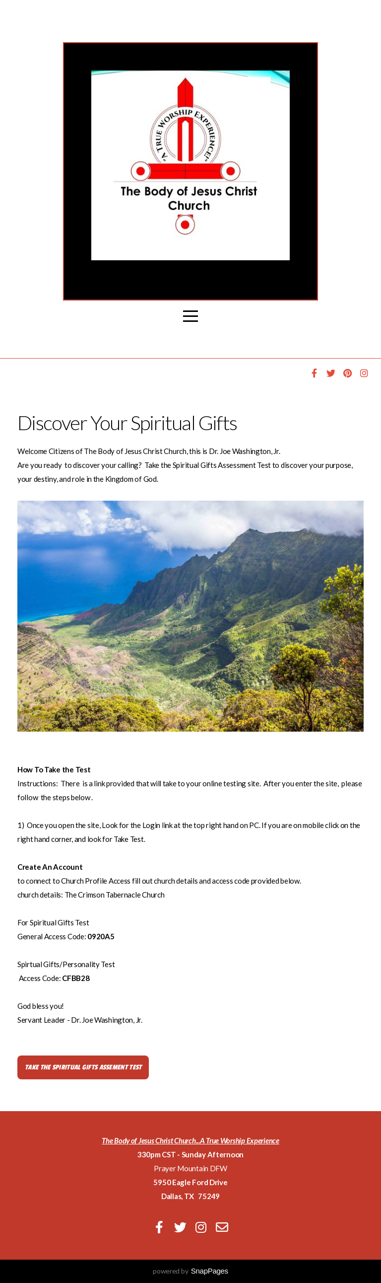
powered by (190, 1271)
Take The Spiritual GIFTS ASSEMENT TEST (83, 1067)
